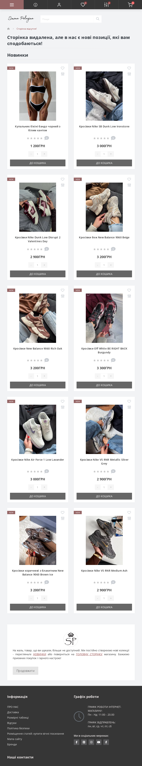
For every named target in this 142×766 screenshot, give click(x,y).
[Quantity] (37, 154)
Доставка (13, 712)
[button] (59, 4)
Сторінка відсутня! (27, 28)
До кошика (38, 163)
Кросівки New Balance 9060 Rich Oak (37, 348)
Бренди (12, 744)
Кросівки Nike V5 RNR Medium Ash (104, 570)
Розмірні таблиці (18, 717)
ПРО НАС (12, 707)
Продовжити (25, 671)
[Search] (98, 19)
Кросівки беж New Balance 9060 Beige (104, 237)
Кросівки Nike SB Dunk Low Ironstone (104, 126)
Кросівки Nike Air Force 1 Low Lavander (37, 459)
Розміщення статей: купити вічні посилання (35, 733)
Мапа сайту (14, 739)
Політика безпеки (18, 728)
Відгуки (11, 723)
